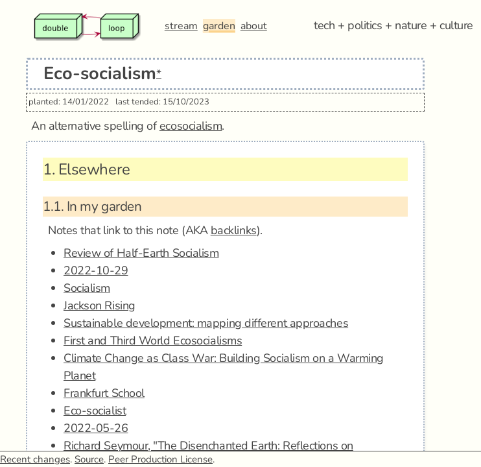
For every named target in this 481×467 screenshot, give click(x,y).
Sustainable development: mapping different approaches (206, 323)
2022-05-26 (96, 428)
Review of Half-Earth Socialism (141, 253)
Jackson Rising (99, 305)
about (253, 26)
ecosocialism (190, 126)
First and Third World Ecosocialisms (153, 340)
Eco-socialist (95, 410)
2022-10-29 (96, 270)
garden (219, 26)
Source (89, 459)
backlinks (234, 230)
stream (181, 26)
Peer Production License (160, 459)
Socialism (87, 288)
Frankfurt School (104, 393)
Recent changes (35, 459)
